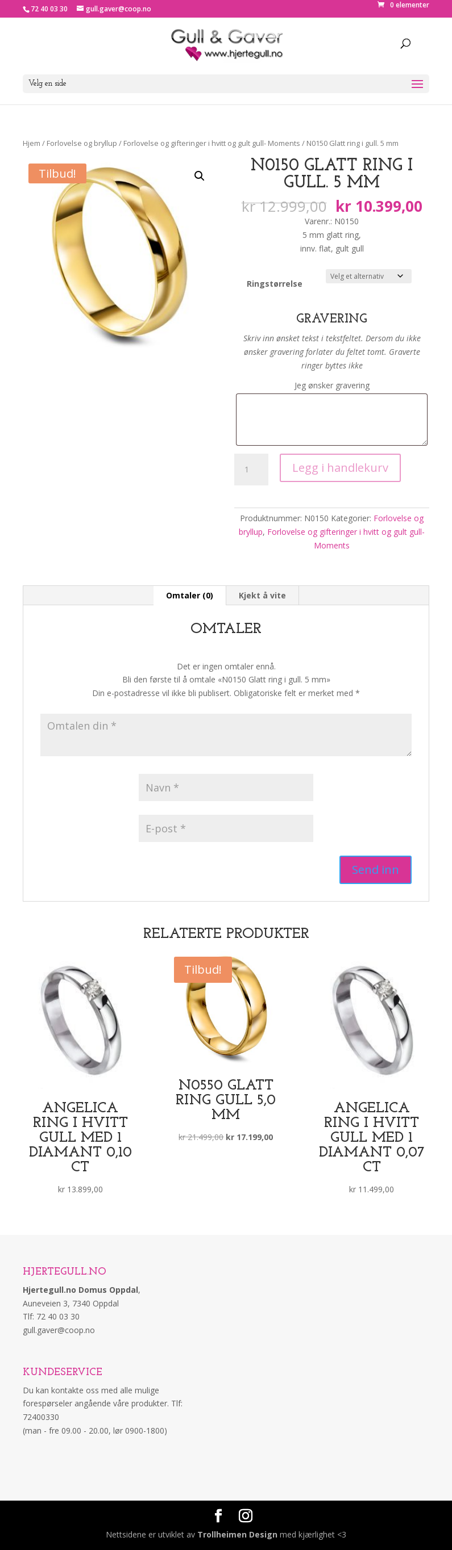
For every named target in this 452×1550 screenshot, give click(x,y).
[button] (199, 176)
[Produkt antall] (251, 469)
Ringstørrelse (274, 283)
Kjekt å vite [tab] (262, 595)
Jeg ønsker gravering (332, 385)
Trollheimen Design (237, 1534)
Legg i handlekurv (340, 467)
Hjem (31, 143)
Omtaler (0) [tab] (189, 595)
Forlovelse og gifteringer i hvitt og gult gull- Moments (211, 143)
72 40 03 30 (49, 9)
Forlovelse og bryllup (82, 143)
